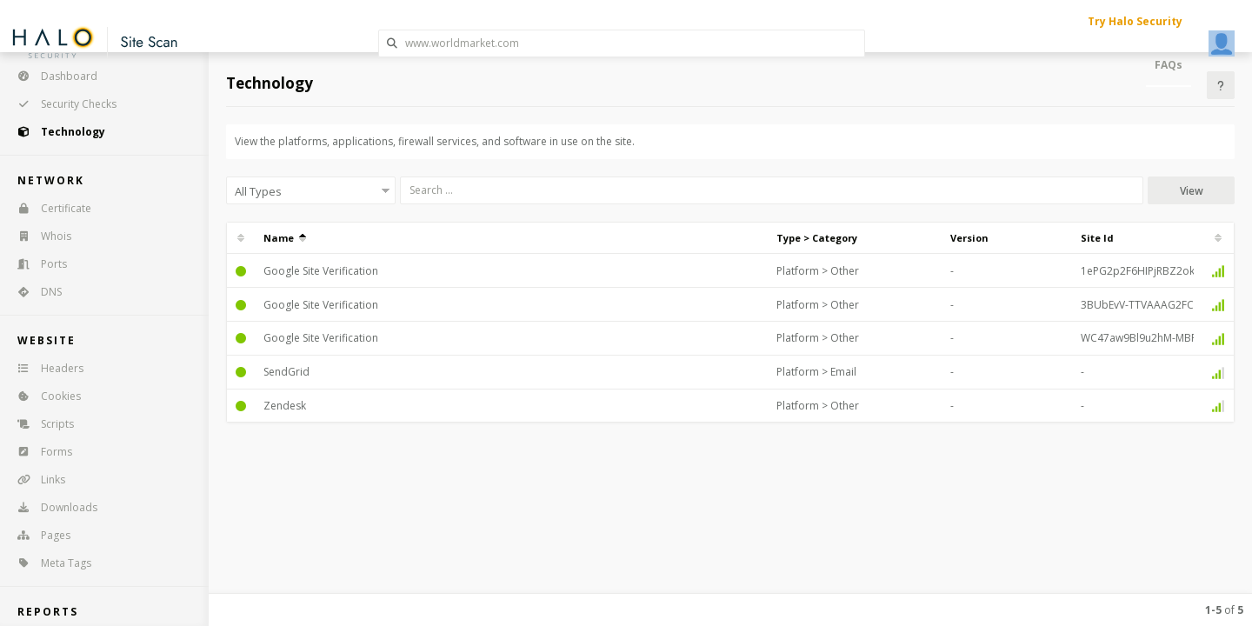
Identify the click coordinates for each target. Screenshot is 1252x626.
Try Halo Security (1135, 21)
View (1191, 190)
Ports (36, 263)
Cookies (43, 396)
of (1224, 610)
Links (35, 479)
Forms (39, 451)
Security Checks (61, 104)
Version (969, 237)
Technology (55, 131)
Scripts (40, 423)
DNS (34, 291)
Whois (38, 236)
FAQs (1168, 64)
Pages (38, 535)
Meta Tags (48, 563)
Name (284, 237)
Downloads (51, 507)
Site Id (1097, 237)
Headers (44, 368)
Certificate (48, 208)
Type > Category (816, 237)
